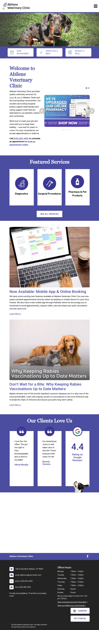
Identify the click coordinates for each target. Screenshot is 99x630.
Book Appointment (19, 52)
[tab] (63, 130)
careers (80, 611)
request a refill (76, 52)
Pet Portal (80, 618)
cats (19, 97)
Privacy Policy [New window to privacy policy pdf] (16, 627)
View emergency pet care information (71, 602)
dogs (11, 97)
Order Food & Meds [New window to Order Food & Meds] (48, 52)
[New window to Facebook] (87, 557)
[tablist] (67, 130)
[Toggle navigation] (95, 6)
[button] (86, 88)
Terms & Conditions (28, 627)
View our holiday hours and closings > (71, 606)
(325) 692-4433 (20, 138)
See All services (49, 214)
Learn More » (15, 314)
